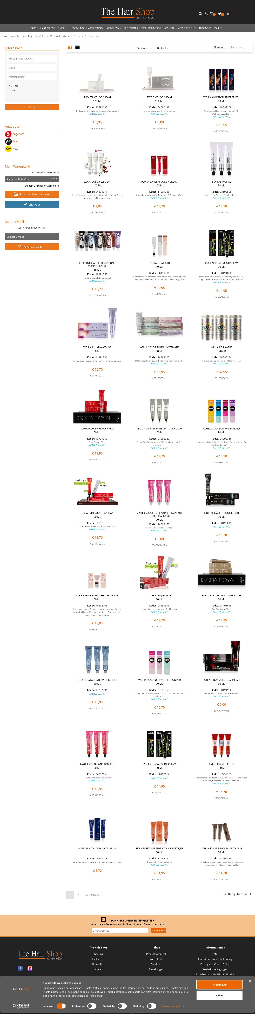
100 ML (97, 101)
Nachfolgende (93, 894)
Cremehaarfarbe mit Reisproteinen (159, 112)
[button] (201, 14)
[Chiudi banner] (250, 982)
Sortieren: (142, 48)
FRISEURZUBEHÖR (151, 28)
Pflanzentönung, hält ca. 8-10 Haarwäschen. (221, 362)
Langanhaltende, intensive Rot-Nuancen (159, 610)
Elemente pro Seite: (226, 47)
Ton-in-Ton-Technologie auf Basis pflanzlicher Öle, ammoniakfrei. (159, 445)
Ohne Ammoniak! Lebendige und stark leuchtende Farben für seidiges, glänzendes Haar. (97, 196)
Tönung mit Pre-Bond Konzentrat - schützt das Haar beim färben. (159, 696)
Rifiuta (219, 996)
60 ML (221, 101)
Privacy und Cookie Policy (214, 964)
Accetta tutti (220, 986)
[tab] (71, 47)
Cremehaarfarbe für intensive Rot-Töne (97, 528)
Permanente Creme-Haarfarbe (159, 529)
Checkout (32, 204)
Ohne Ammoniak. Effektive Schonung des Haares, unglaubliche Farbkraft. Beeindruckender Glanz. (221, 279)
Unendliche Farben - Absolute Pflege (221, 196)
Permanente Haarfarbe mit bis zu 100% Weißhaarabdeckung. (221, 114)
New (11, 148)
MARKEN (218, 28)
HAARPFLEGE (47, 28)
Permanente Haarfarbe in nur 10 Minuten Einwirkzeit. (97, 862)
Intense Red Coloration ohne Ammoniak (221, 695)
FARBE (34, 28)
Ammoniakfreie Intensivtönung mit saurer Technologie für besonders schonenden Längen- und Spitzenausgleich (159, 278)
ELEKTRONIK (131, 28)
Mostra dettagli (171, 1007)
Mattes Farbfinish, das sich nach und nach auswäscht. (159, 362)
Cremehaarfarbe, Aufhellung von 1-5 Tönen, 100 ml (159, 196)
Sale (11, 141)
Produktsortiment (156, 953)
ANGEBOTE (205, 28)
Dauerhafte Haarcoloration (159, 863)
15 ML (97, 269)
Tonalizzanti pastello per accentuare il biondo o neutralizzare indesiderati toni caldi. (221, 863)
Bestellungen (156, 969)
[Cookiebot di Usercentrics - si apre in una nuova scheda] (21, 1007)
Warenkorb (156, 959)
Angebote (14, 134)
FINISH (61, 28)
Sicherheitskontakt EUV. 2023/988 (214, 974)
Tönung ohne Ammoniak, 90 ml (97, 779)
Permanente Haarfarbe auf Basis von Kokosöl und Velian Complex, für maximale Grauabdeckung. (221, 780)
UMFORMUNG (76, 28)
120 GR (221, 351)
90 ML (221, 432)
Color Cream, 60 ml (97, 444)
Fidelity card (97, 959)
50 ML (221, 185)
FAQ (214, 953)
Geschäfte (97, 964)
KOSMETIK (169, 28)
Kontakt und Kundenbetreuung (214, 959)
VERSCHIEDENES (187, 28)
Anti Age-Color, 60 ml (221, 610)
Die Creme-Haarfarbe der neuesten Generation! (97, 112)
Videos (97, 969)
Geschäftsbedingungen (215, 969)
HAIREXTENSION (95, 28)
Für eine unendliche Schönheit (97, 279)
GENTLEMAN (114, 28)
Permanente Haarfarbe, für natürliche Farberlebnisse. (97, 361)
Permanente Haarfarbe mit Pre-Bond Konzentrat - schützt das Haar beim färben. (221, 445)
